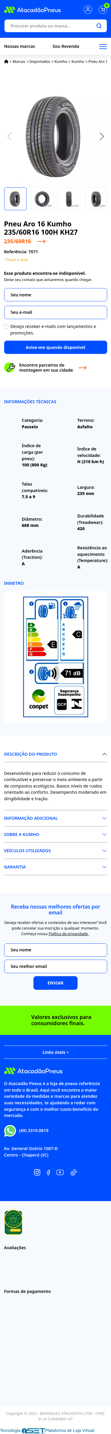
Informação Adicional (31, 818)
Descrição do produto (30, 754)
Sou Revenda (66, 46)
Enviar (55, 983)
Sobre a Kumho (21, 834)
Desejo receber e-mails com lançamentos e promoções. (53, 330)
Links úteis (55, 1052)
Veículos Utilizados (27, 850)
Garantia (15, 867)
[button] (101, 136)
